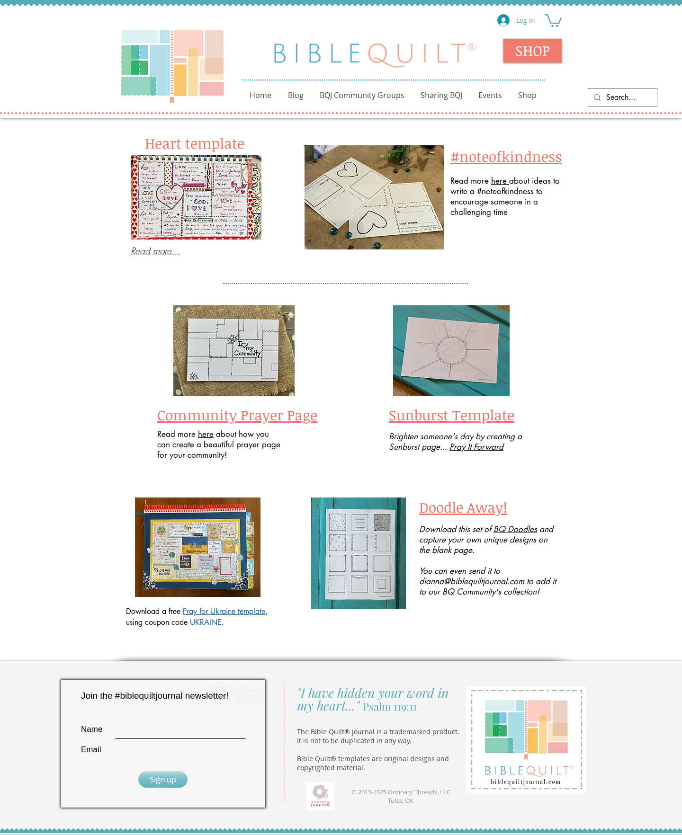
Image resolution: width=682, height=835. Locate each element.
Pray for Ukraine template (224, 611)
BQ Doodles (515, 529)
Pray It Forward (476, 447)
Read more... (155, 251)
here (500, 181)
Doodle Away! (463, 507)
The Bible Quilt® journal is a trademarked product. (378, 731)
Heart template (194, 143)
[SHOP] (532, 50)
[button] (553, 20)
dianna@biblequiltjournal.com (471, 581)
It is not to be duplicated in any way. (354, 740)
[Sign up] (163, 779)
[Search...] (621, 98)
